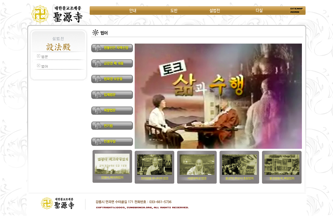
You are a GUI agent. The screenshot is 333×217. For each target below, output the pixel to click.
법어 (44, 66)
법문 (44, 56)
